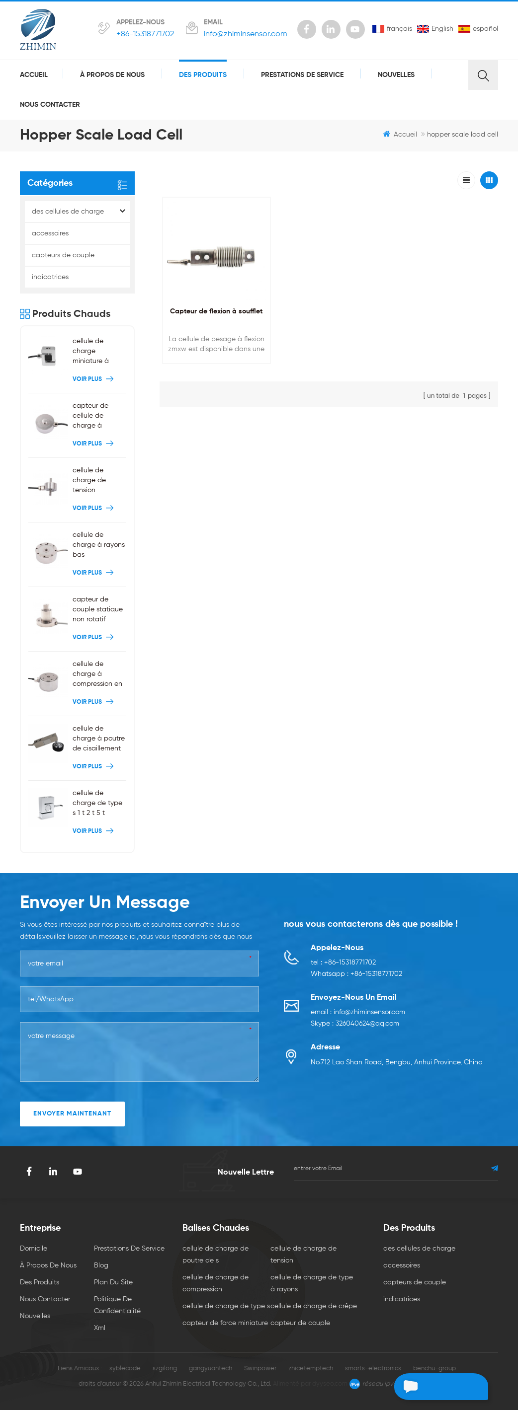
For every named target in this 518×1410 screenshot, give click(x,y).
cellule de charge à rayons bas (99, 544)
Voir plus (94, 379)
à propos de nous (112, 75)
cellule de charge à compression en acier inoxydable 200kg (99, 675)
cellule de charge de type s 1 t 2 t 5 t (97, 803)
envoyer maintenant (72, 1114)
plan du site (113, 1282)
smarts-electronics (373, 1368)
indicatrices (50, 277)
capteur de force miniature (225, 1323)
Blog (101, 1265)
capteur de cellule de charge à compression (92, 416)
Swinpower (260, 1368)
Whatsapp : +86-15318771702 (356, 974)
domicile (33, 1248)
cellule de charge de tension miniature (89, 481)
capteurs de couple (63, 255)
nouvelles (396, 75)
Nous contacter (50, 104)
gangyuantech (210, 1368)
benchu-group (434, 1368)
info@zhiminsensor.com (245, 34)
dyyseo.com (329, 1384)
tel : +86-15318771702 (343, 963)
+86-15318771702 (145, 34)
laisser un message (435, 1387)
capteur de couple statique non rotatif (98, 609)
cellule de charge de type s (226, 1306)
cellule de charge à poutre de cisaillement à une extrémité (99, 739)
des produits (203, 75)
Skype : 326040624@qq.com (355, 1025)
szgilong (165, 1368)
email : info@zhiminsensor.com (358, 1013)
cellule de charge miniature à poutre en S (91, 352)
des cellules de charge (68, 211)
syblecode (125, 1368)
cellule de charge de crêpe (313, 1306)
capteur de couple (300, 1323)
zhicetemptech (310, 1368)
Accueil (34, 75)
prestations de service (302, 75)
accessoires (50, 233)
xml (99, 1328)
